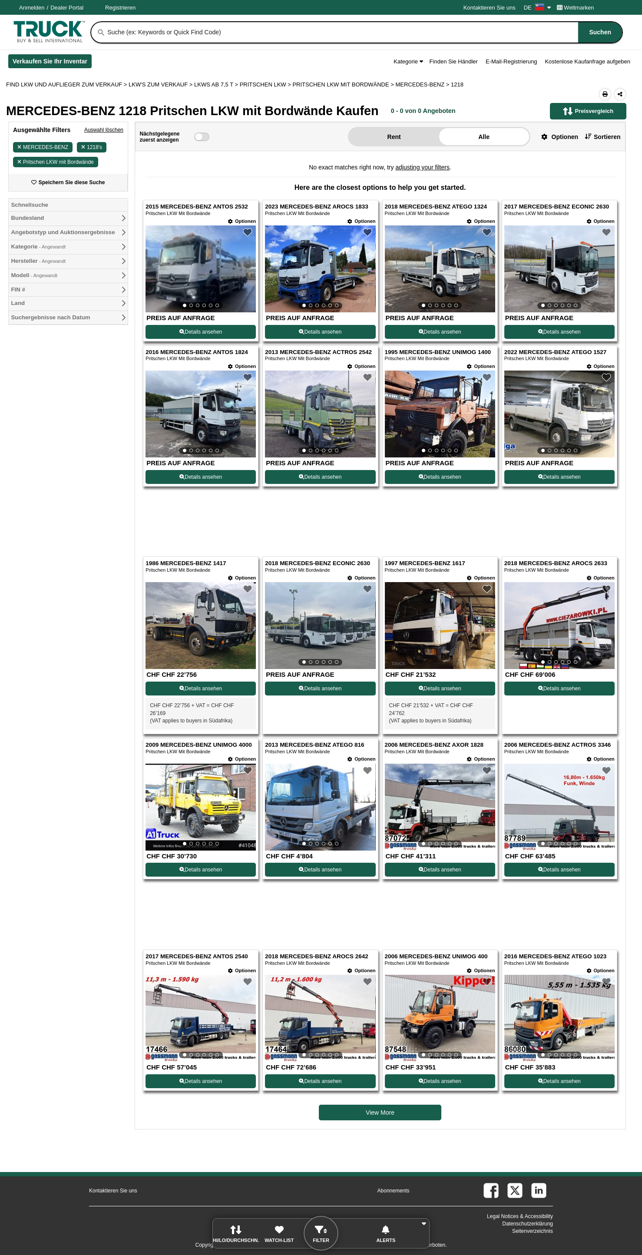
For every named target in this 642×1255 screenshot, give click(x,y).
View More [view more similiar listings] (380, 1112)
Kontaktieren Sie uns (489, 7)
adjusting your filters (422, 167)
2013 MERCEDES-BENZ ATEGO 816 (314, 745)
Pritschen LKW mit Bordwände (55, 162)
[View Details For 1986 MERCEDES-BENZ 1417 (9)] (201, 666)
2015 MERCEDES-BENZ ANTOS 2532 (197, 206)
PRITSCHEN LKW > (266, 84)
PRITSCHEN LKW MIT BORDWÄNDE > (343, 84)
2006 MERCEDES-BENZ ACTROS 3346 (557, 745)
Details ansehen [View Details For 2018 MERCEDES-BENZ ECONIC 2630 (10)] (320, 688)
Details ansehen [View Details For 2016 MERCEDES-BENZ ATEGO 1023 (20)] (559, 1081)
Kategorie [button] (408, 61)
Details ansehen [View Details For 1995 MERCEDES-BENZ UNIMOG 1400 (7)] (440, 477)
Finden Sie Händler (454, 61)
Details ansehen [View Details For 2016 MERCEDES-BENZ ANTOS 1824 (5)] (200, 477)
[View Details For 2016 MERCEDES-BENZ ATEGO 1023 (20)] (559, 1018)
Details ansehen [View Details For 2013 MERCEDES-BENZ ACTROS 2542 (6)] (320, 477)
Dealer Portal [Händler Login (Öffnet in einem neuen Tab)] (66, 7)
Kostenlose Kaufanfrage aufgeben (587, 61)
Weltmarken (575, 7)
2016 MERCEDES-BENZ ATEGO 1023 (555, 956)
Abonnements (393, 1191)
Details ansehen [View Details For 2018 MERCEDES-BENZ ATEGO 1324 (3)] (440, 332)
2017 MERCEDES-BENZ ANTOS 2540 (197, 956)
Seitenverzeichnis (532, 1231)
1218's (91, 147)
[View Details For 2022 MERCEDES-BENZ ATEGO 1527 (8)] (559, 414)
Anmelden (32, 7)
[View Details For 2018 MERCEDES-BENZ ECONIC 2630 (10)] (320, 625)
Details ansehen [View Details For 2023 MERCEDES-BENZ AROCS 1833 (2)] (320, 332)
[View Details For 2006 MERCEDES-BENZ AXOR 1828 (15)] (440, 807)
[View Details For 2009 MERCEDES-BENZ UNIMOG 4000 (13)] (201, 807)
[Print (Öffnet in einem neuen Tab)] (605, 94)
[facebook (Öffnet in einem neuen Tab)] (491, 1190)
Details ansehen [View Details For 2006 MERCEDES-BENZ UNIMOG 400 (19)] (440, 1081)
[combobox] (364, 32)
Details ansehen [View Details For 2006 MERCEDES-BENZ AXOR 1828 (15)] (440, 870)
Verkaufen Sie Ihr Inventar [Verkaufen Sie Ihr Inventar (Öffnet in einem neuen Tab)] (52, 63)
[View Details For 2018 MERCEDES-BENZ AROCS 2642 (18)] (320, 1018)
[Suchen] (101, 32)
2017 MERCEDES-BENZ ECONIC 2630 (556, 206)
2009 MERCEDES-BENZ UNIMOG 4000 (199, 745)
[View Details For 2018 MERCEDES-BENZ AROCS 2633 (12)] (559, 625)
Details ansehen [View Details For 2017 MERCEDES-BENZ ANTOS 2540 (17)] (200, 1081)
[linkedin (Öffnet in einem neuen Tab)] (539, 1190)
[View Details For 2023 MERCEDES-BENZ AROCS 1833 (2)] (320, 268)
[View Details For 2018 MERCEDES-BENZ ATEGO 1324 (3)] (440, 268)
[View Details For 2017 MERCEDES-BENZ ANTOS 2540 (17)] (201, 1018)
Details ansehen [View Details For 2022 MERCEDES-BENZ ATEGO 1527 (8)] (559, 477)
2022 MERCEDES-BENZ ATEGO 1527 (555, 352)
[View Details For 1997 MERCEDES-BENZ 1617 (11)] (440, 666)
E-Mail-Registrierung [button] (511, 61)
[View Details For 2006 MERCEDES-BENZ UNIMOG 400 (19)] (440, 1018)
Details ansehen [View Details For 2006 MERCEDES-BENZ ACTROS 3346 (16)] (559, 870)
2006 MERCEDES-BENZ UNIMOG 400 (436, 956)
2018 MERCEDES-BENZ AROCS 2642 (316, 956)
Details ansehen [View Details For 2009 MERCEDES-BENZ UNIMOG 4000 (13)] (200, 870)
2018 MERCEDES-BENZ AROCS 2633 (555, 563)
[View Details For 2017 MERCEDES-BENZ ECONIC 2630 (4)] (559, 268)
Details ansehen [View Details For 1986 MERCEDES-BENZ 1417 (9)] (200, 688)
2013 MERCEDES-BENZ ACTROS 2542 (318, 352)
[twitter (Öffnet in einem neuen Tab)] (515, 1190)
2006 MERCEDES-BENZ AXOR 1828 (434, 745)
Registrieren (120, 7)
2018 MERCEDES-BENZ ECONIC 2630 (317, 563)
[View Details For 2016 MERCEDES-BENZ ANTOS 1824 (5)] (201, 414)
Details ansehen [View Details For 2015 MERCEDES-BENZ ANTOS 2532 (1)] (200, 332)
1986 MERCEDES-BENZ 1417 (186, 563)
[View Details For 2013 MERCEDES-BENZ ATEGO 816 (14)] (320, 807)
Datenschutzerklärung (527, 1224)
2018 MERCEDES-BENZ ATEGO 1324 (436, 206)
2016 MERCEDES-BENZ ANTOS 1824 (197, 352)
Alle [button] (484, 136)
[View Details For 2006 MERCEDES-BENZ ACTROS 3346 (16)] (559, 807)
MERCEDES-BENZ (42, 147)
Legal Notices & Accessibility (520, 1216)
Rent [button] (394, 136)
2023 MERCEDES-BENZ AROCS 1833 (316, 206)
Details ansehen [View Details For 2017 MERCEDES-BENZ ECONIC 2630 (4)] (559, 332)
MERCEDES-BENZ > (423, 84)
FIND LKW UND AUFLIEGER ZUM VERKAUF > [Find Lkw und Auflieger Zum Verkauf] (67, 84)
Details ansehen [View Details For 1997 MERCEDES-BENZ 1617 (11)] (440, 688)
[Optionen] (242, 221)
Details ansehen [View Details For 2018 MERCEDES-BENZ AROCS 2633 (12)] (559, 688)
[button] (556, 136)
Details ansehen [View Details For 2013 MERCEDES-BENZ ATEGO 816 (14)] (320, 870)
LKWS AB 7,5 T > (217, 84)
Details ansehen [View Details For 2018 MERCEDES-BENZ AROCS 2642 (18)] (320, 1081)
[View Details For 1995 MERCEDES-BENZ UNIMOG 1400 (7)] (440, 414)
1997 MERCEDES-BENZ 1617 (425, 563)
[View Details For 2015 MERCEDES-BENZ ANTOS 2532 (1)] (201, 268)
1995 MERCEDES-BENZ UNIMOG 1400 (438, 352)
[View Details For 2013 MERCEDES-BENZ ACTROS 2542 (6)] (320, 414)
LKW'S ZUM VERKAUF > (161, 84)
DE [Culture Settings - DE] (537, 7)
